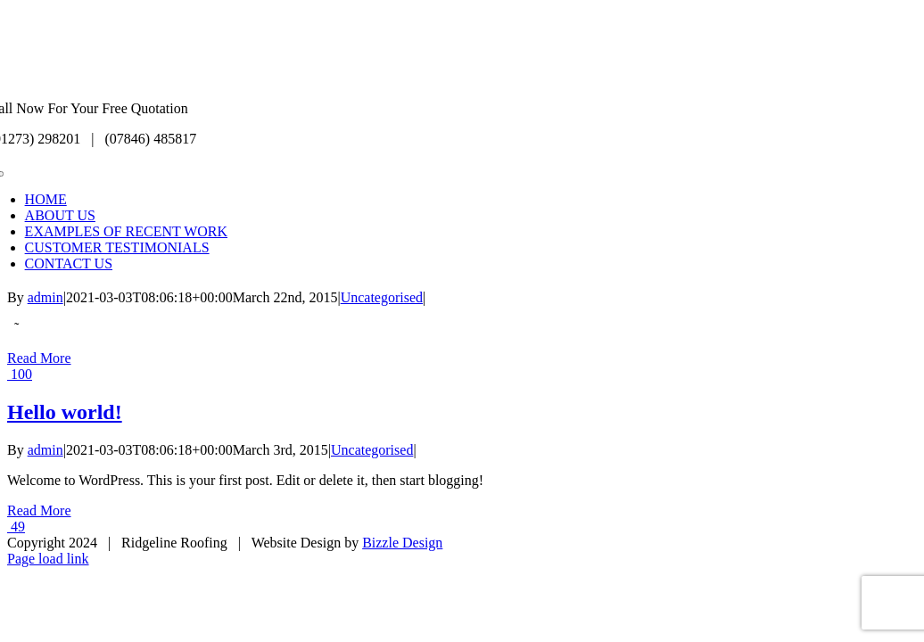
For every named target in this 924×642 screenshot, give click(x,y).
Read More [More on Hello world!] (39, 510)
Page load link (48, 558)
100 (19, 374)
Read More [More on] (39, 358)
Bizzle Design (402, 542)
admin (45, 297)
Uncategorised (382, 297)
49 (16, 526)
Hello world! (64, 412)
